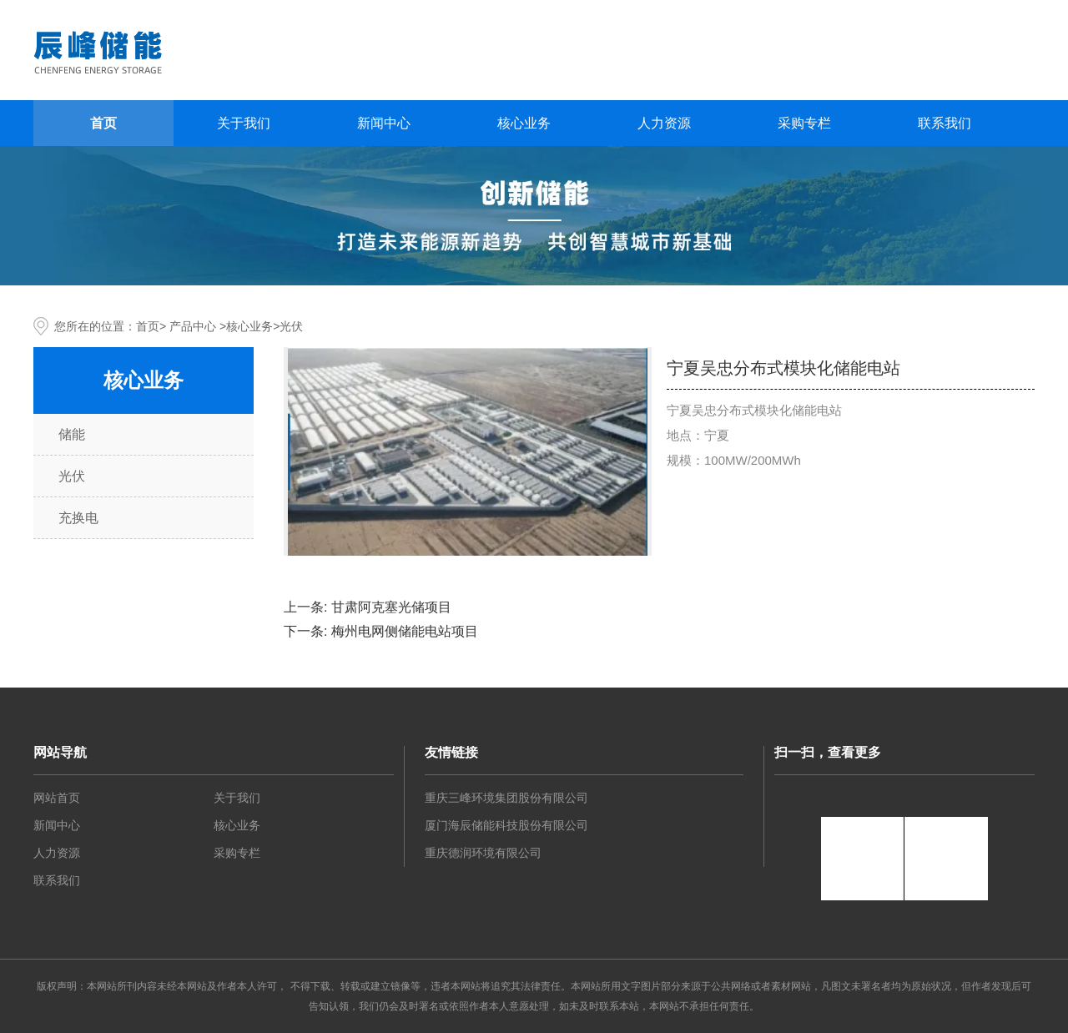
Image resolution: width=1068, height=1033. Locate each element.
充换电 (78, 518)
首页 (103, 123)
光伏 (71, 476)
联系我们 (944, 123)
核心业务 (524, 123)
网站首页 (56, 797)
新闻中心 (384, 123)
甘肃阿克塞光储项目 (391, 607)
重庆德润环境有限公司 (483, 852)
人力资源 (664, 123)
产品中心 (192, 326)
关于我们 (243, 123)
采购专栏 (804, 123)
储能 (71, 434)
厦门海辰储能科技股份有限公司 (506, 825)
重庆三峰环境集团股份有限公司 (506, 797)
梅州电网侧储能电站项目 (404, 631)
